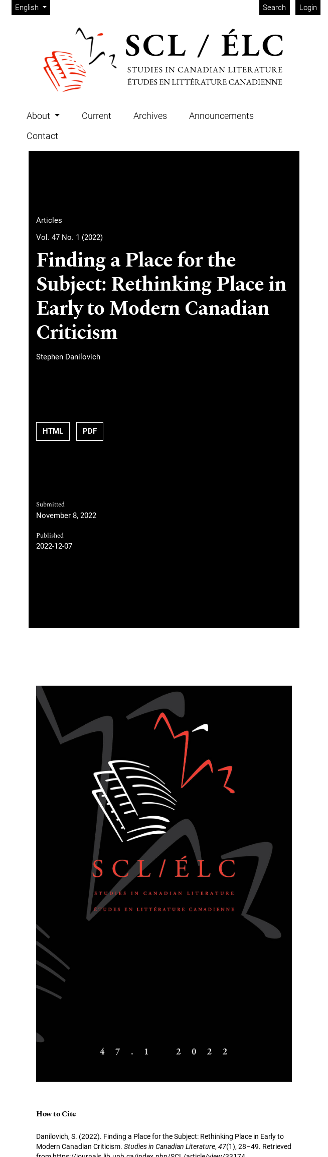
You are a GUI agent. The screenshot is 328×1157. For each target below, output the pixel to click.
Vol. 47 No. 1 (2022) (69, 237)
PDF (90, 431)
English (32, 7)
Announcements (221, 115)
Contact (42, 136)
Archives (150, 115)
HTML (53, 431)
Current (96, 115)
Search (274, 7)
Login (308, 7)
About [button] (39, 115)
